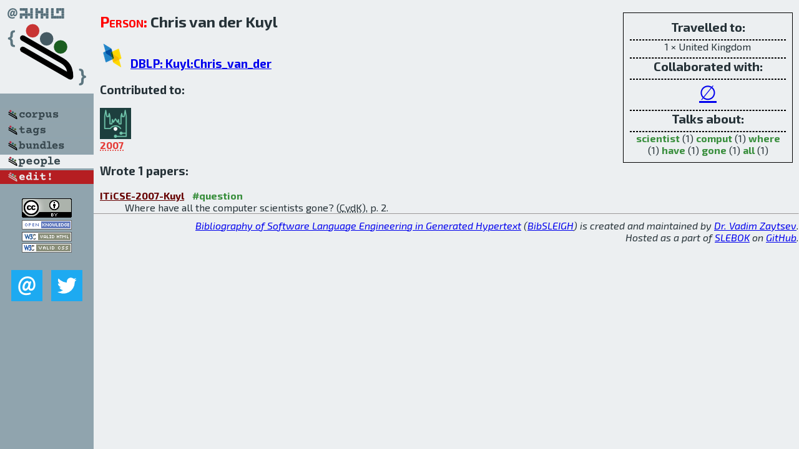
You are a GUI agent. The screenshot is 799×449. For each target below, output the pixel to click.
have (673, 150)
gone (714, 150)
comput (714, 138)
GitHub (781, 237)
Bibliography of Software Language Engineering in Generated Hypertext (358, 225)
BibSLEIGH (550, 225)
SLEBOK (732, 237)
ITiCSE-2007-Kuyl (142, 195)
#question (217, 195)
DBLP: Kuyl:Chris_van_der (201, 63)
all (749, 150)
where (764, 138)
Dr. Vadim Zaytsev (755, 225)
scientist (658, 138)
